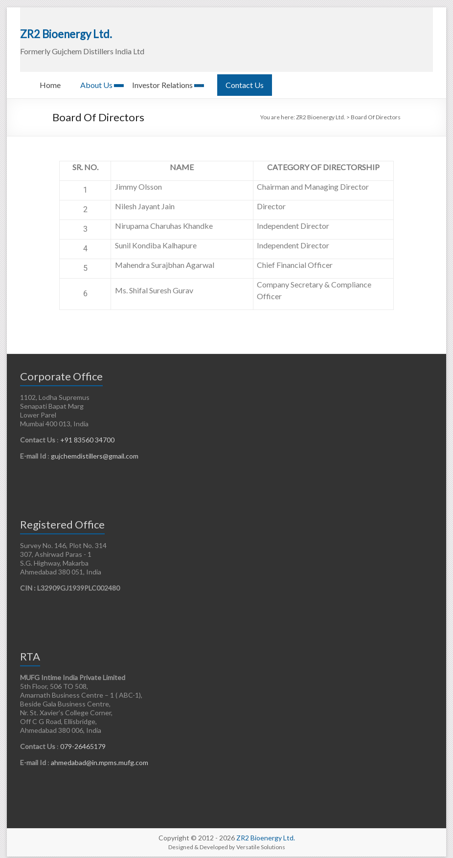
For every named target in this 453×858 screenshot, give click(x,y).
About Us (96, 79)
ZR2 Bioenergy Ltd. (62, 28)
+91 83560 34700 (87, 434)
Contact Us (245, 79)
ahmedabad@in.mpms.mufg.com (99, 756)
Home (50, 79)
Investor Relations (162, 79)
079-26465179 (83, 740)
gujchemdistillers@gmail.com (93, 450)
